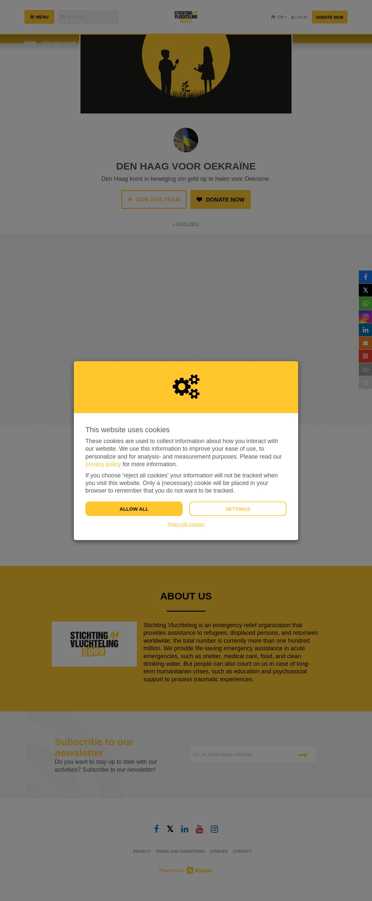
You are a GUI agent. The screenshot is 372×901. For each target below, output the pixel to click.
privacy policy (103, 464)
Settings (238, 509)
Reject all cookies (186, 524)
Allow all (134, 509)
